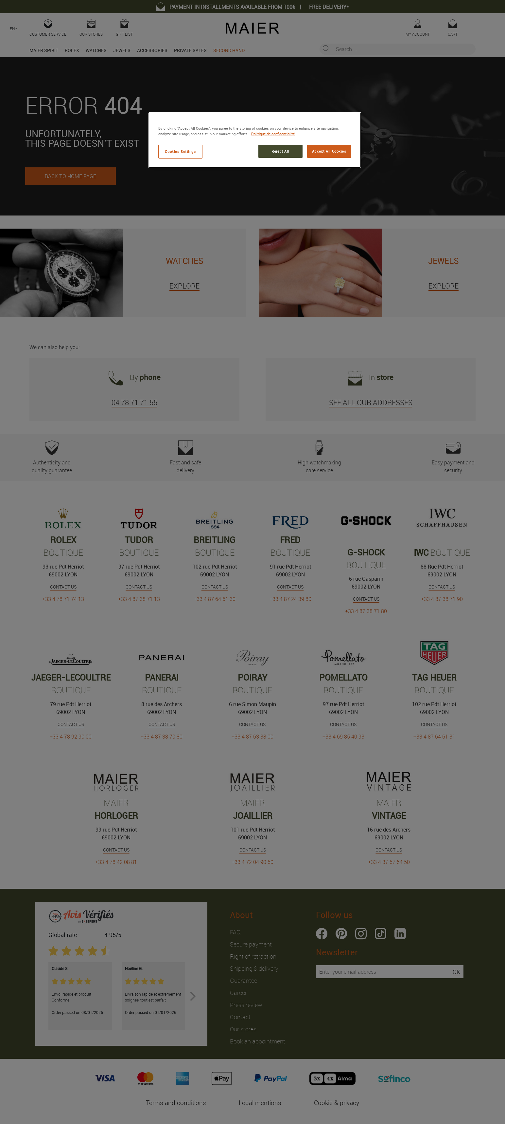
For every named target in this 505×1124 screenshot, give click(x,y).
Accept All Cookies (329, 151)
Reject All (280, 151)
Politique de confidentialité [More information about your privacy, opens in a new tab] (273, 133)
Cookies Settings (180, 151)
